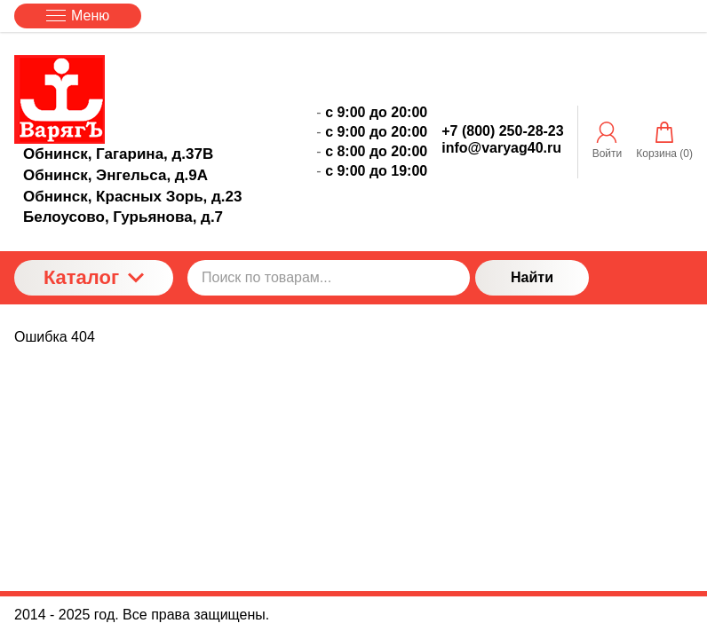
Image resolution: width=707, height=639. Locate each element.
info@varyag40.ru (501, 147)
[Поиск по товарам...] (328, 278)
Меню (77, 15)
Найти (532, 277)
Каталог (94, 277)
